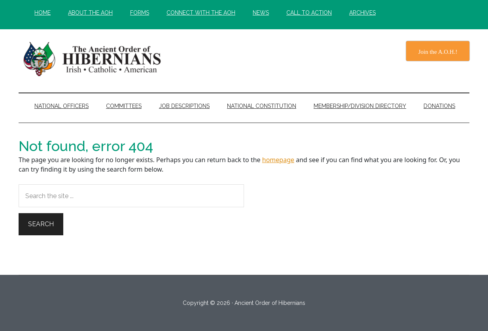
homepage (278, 159)
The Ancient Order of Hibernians (94, 59)
